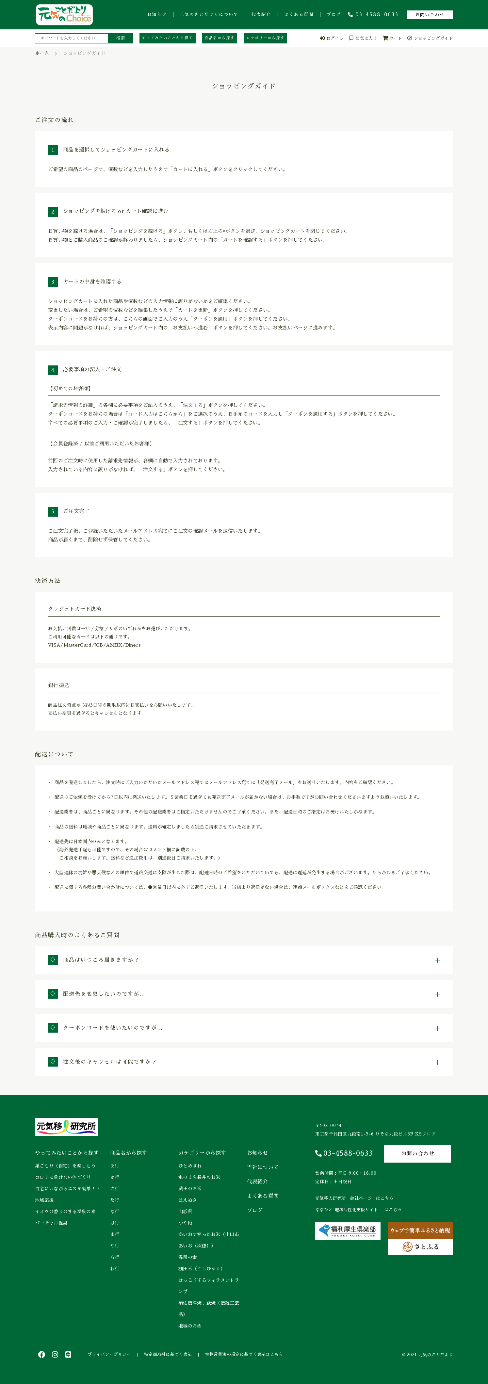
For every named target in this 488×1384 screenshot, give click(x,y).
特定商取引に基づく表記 (168, 1354)
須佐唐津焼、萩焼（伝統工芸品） (208, 1309)
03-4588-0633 (373, 14)
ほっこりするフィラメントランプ (208, 1286)
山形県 (185, 1211)
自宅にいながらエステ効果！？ (67, 1188)
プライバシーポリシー (109, 1354)
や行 (115, 1246)
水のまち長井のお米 (199, 1177)
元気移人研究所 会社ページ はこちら (354, 1198)
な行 (115, 1211)
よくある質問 (299, 14)
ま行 (115, 1234)
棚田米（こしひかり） (201, 1268)
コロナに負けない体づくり (63, 1177)
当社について (263, 1167)
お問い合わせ (430, 15)
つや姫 (185, 1223)
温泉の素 (187, 1257)
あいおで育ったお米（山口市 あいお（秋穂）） (209, 1240)
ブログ (334, 14)
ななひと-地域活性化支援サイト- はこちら (358, 1210)
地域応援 (44, 1200)
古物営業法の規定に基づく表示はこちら (244, 1354)
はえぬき (187, 1200)
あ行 (115, 1166)
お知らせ (157, 14)
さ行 (115, 1188)
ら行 (115, 1257)
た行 (115, 1200)
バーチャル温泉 (51, 1223)
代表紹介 (261, 14)
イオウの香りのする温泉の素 (65, 1211)
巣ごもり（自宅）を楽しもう (65, 1166)
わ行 (115, 1268)
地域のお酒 (190, 1326)
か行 (115, 1177)
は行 (115, 1223)
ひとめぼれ (190, 1166)
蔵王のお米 (190, 1188)
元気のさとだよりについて (209, 14)
